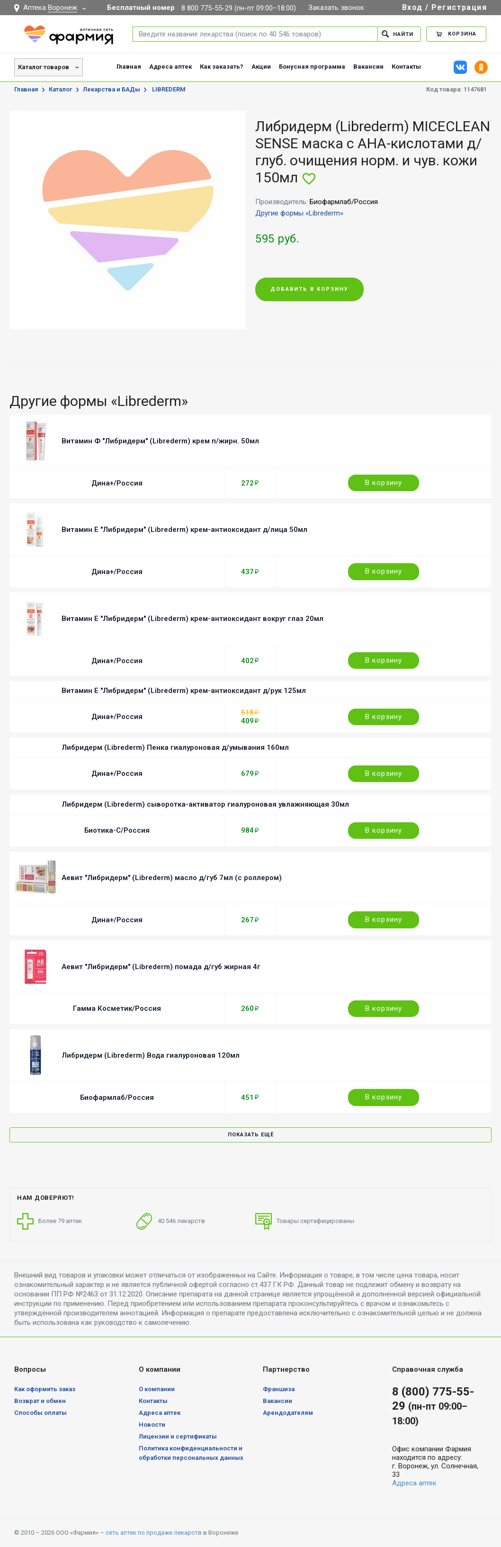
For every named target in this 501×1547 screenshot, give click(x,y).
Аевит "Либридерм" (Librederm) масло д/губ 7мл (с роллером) (172, 877)
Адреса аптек (170, 66)
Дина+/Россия (117, 483)
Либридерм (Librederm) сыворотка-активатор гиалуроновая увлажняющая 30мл (205, 804)
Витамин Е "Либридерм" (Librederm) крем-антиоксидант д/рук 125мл (184, 690)
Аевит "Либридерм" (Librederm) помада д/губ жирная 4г (161, 966)
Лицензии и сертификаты (178, 1436)
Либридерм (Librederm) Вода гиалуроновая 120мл (151, 1055)
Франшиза (279, 1389)
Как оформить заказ (44, 1389)
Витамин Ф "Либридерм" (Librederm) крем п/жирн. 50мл (160, 441)
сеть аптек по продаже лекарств (154, 1532)
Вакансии (368, 66)
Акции (261, 66)
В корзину (383, 482)
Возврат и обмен (40, 1400)
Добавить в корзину (309, 289)
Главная (128, 66)
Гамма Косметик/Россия (117, 1008)
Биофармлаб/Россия (117, 1097)
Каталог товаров (43, 67)
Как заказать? (221, 66)
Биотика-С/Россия (117, 830)
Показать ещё (251, 1135)
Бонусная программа (312, 66)
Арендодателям (288, 1412)
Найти (397, 33)
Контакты (406, 66)
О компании (157, 1389)
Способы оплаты (40, 1412)
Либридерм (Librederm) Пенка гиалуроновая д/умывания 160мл (175, 747)
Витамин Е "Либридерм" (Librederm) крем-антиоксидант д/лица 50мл (184, 529)
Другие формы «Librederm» (299, 213)
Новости (152, 1424)
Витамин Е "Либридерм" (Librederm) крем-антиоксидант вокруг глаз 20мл (192, 618)
